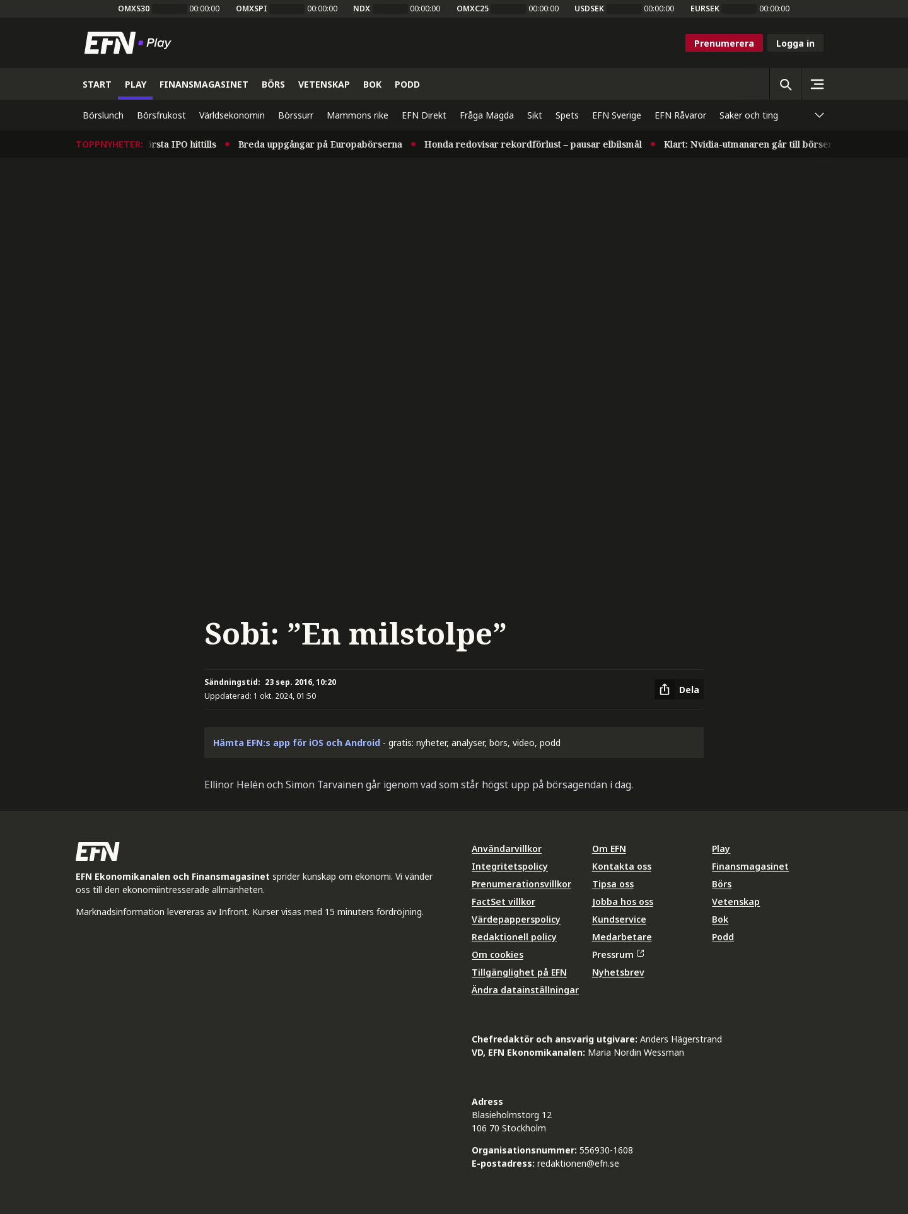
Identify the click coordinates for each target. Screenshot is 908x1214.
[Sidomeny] (816, 84)
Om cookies (497, 954)
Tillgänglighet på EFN (519, 972)
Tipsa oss (613, 884)
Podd (723, 937)
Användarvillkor (507, 849)
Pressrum (618, 954)
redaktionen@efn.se (578, 1163)
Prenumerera (724, 43)
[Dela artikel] (679, 689)
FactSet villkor (503, 902)
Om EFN (609, 849)
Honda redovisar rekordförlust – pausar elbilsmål (539, 144)
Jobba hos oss (622, 902)
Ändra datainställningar (525, 990)
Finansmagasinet (750, 866)
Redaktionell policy (514, 937)
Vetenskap (736, 902)
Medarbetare (622, 937)
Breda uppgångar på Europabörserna (326, 144)
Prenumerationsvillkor (521, 884)
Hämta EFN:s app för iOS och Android (296, 743)
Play (721, 849)
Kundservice (619, 919)
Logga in (795, 43)
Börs (721, 884)
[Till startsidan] (130, 43)
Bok (720, 919)
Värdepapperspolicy (516, 919)
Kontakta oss (621, 866)
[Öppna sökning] (785, 84)
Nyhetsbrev (618, 972)
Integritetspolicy (510, 866)
